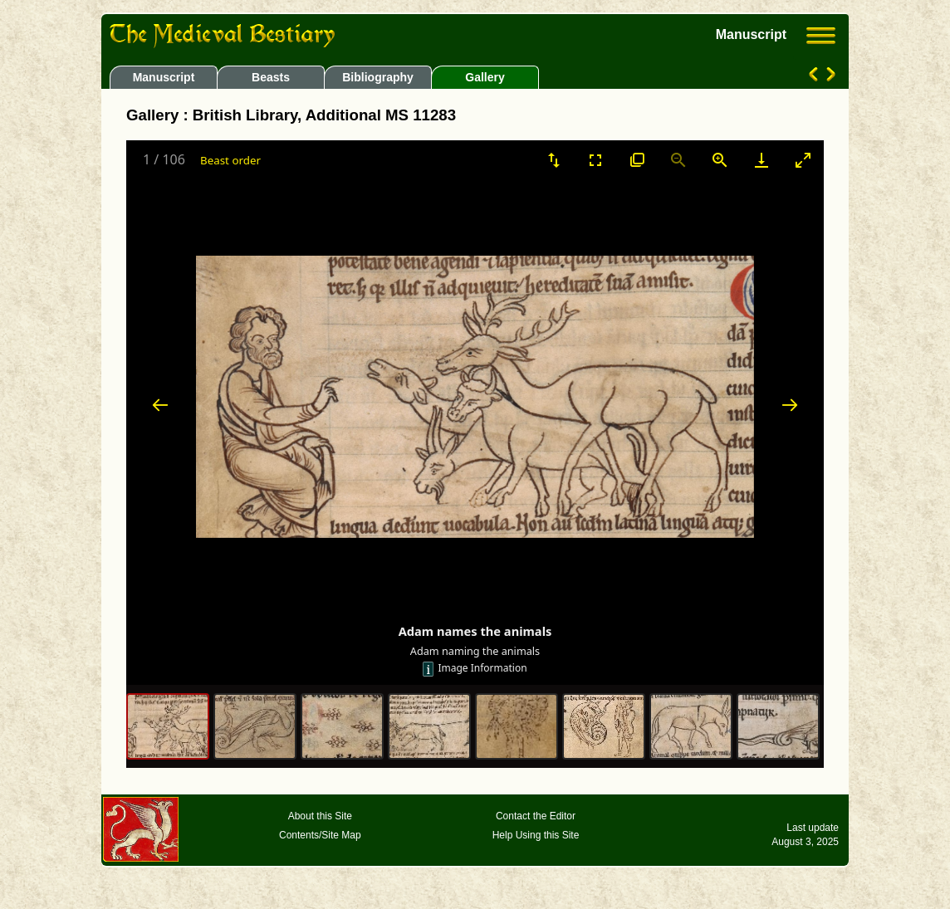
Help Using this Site (536, 835)
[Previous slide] (160, 405)
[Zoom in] (720, 159)
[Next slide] (789, 405)
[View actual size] (637, 159)
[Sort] (554, 159)
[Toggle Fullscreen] (595, 159)
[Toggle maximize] (803, 159)
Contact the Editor (535, 816)
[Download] (761, 159)
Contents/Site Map (320, 835)
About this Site (320, 816)
